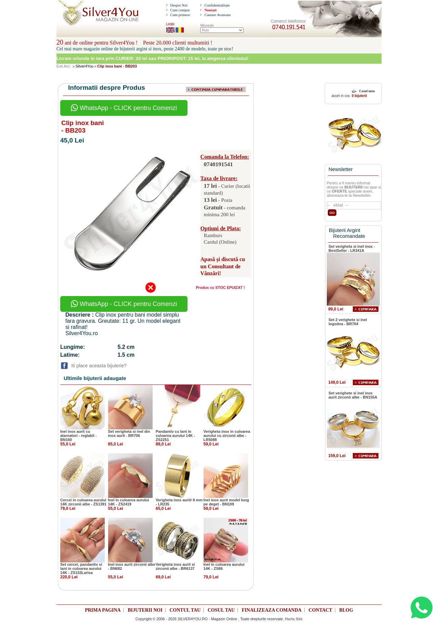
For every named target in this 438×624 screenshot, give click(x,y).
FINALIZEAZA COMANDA (272, 610)
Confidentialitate (217, 5)
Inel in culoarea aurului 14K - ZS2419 (128, 502)
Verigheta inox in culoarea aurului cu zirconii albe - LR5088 (227, 435)
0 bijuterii (359, 96)
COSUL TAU (221, 610)
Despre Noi (178, 5)
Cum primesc (180, 15)
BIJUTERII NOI (145, 610)
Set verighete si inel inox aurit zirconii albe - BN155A (352, 395)
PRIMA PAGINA (102, 610)
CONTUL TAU (185, 610)
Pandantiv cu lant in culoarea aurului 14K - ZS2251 (175, 435)
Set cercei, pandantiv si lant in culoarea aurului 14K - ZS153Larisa (81, 568)
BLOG (346, 610)
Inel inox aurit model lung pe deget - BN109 (226, 502)
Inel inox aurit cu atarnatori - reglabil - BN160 (78, 435)
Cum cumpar (180, 10)
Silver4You (84, 66)
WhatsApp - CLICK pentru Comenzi (124, 108)
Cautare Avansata (217, 15)
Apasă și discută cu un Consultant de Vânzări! (223, 266)
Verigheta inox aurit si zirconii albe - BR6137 (175, 566)
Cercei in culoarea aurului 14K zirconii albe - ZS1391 (83, 502)
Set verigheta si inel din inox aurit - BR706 (129, 433)
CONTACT (320, 610)
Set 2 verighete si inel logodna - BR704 (347, 322)
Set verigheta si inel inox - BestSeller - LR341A (351, 248)
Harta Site (293, 619)
